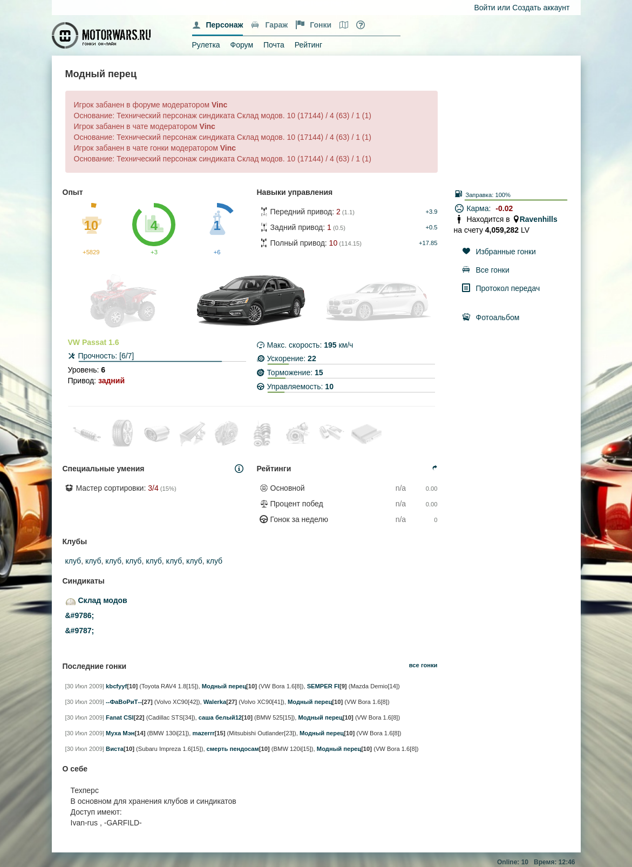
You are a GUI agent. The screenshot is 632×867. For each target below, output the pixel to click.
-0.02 (504, 208)
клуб (73, 561)
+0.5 (431, 227)
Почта (273, 44)
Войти (484, 7)
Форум (242, 44)
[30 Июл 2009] (84, 686)
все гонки (423, 665)
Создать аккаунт (540, 7)
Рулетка (206, 44)
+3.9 (431, 211)
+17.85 (428, 243)
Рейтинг (308, 44)
